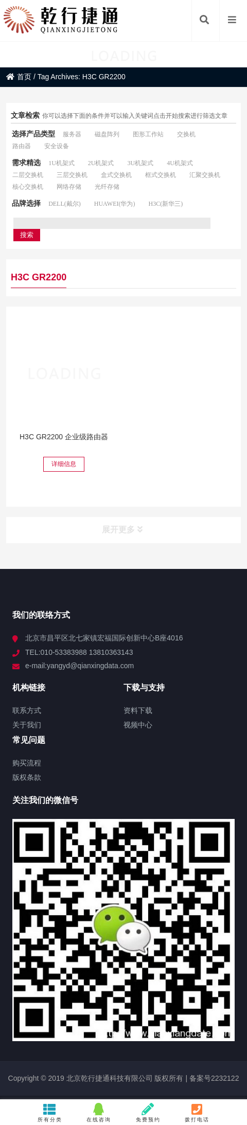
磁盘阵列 (107, 134)
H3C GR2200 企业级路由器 (64, 437)
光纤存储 (107, 186)
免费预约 (148, 1112)
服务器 (72, 134)
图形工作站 (148, 134)
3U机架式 (140, 163)
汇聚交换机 (204, 174)
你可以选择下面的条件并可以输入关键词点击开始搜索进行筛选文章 (134, 115)
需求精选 (26, 162)
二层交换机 (27, 174)
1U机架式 (61, 163)
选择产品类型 (33, 134)
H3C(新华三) (165, 203)
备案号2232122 (213, 1078)
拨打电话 (197, 1112)
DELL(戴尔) (64, 203)
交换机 (186, 134)
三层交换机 (72, 174)
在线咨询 (99, 1112)
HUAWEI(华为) (114, 203)
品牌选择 (26, 203)
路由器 (21, 146)
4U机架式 (180, 163)
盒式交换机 (116, 174)
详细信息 (63, 464)
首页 (18, 77)
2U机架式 (101, 163)
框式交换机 (160, 174)
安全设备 (56, 146)
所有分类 (49, 1112)
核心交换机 (27, 186)
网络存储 (69, 186)
